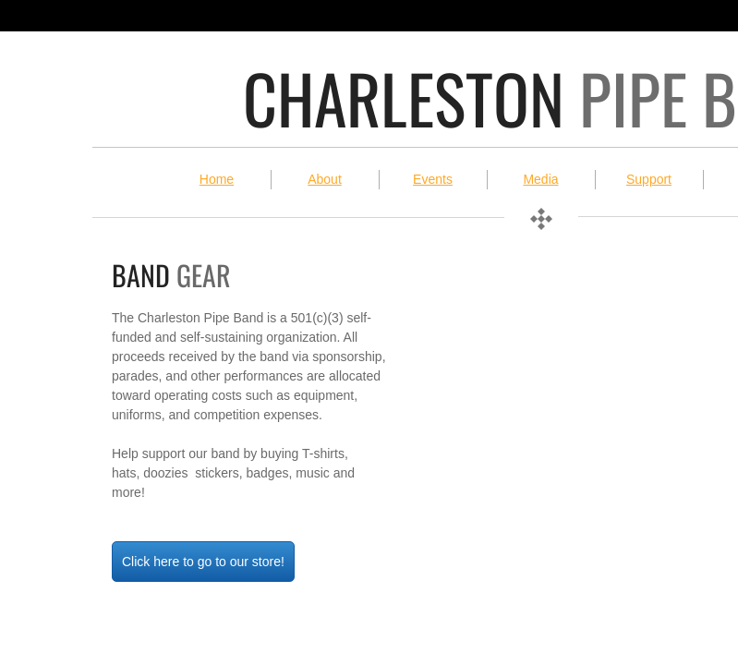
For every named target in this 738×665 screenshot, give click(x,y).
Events (433, 179)
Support (648, 179)
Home (217, 179)
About (325, 179)
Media (540, 179)
